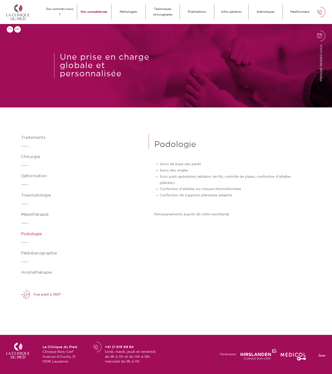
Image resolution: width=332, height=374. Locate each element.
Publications (197, 11)
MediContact (299, 11)
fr (10, 29)
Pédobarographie (39, 253)
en (17, 29)
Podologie (31, 234)
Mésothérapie (35, 214)
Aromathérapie (36, 272)
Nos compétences (94, 11)
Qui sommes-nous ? (59, 12)
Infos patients (231, 11)
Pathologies (128, 11)
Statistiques (266, 11)
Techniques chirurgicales (163, 12)
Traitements (33, 137)
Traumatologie (36, 195)
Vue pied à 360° (41, 294)
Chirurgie (30, 157)
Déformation (34, 176)
